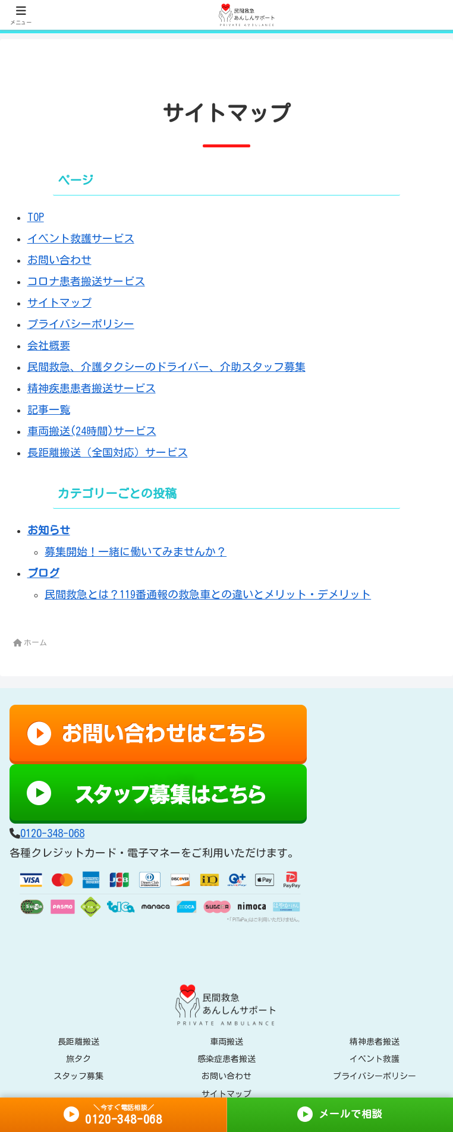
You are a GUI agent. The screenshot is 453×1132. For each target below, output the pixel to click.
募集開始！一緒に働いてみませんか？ (136, 551)
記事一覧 (48, 409)
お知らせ (48, 530)
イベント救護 (374, 1059)
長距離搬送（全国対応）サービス (107, 452)
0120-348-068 (52, 833)
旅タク (78, 1059)
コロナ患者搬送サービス (86, 281)
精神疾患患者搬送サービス (91, 388)
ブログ (43, 572)
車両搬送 (226, 1042)
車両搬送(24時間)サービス (91, 430)
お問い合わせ (59, 259)
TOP (35, 217)
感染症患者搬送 (226, 1059)
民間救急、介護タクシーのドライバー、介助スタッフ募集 (166, 366)
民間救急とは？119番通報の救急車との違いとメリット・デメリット (208, 594)
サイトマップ (59, 302)
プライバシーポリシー (80, 324)
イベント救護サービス (80, 238)
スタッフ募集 (78, 1076)
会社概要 (48, 345)
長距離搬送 (78, 1042)
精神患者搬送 (374, 1042)
